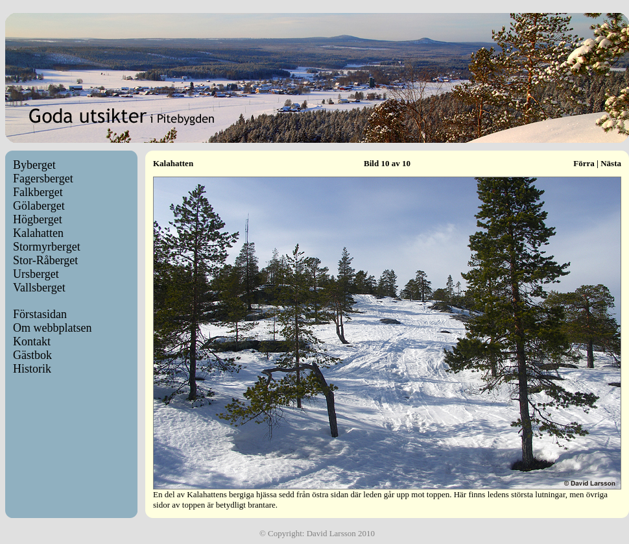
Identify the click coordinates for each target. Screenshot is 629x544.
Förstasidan (40, 314)
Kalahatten (38, 233)
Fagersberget (43, 178)
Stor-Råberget (45, 260)
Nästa (610, 163)
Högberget (37, 219)
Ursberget (36, 273)
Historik (32, 368)
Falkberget (38, 192)
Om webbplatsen (52, 327)
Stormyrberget (46, 246)
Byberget (34, 164)
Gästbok (32, 355)
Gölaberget (39, 205)
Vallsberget (39, 287)
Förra (583, 163)
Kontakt (32, 341)
